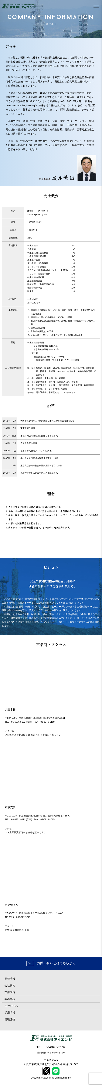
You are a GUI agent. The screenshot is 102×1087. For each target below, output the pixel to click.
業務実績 (10, 999)
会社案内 (10, 985)
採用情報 (10, 1012)
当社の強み (11, 1005)
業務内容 (10, 992)
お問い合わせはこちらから (56, 963)
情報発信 (10, 1019)
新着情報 (10, 978)
